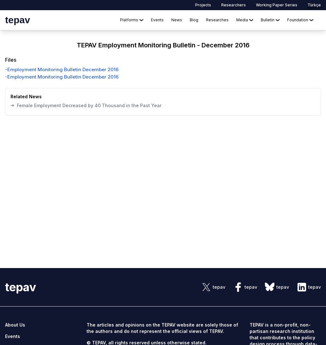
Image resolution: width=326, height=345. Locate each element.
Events (157, 19)
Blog (194, 19)
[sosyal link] (213, 287)
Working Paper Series (276, 5)
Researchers (233, 5)
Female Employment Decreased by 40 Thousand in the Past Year (86, 105)
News (176, 19)
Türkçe (314, 5)
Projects (203, 5)
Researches (217, 19)
